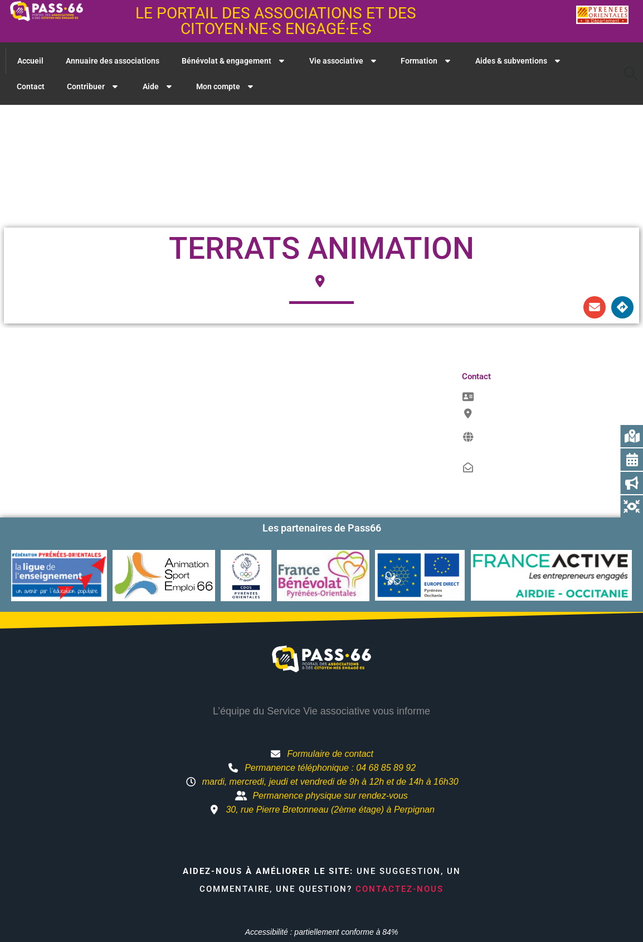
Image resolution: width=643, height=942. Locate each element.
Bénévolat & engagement (234, 60)
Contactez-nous (399, 889)
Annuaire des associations (112, 60)
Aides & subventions (519, 60)
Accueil (30, 60)
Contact (31, 86)
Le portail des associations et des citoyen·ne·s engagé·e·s (275, 21)
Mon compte (226, 86)
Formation (427, 60)
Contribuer (93, 86)
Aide (158, 86)
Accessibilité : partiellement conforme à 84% (321, 931)
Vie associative (344, 60)
